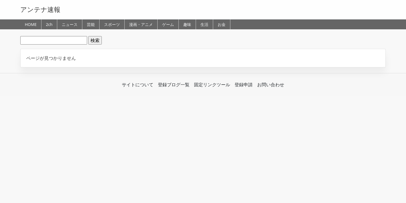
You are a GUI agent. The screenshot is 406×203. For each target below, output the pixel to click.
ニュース (70, 24)
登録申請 (244, 84)
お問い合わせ (270, 84)
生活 (204, 24)
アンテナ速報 (40, 9)
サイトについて (137, 84)
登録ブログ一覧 (173, 84)
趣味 (187, 24)
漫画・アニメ (141, 24)
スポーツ (112, 24)
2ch (49, 24)
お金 (222, 24)
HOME (31, 24)
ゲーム (168, 24)
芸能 (91, 24)
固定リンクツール (212, 84)
